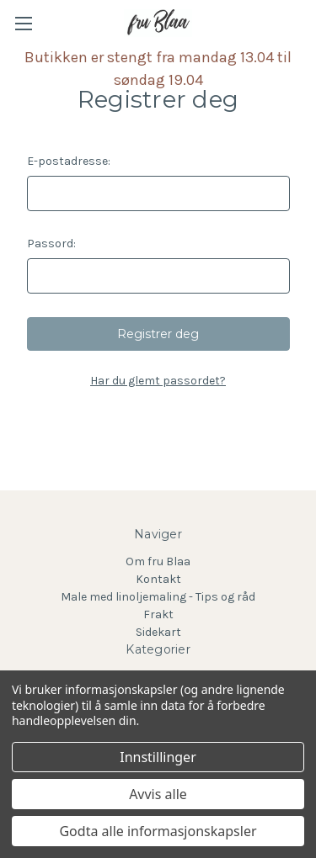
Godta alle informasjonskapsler (157, 831)
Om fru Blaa (158, 561)
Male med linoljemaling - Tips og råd (158, 597)
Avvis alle (158, 794)
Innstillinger (158, 757)
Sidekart (158, 632)
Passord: (51, 243)
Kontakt (158, 579)
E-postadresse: (68, 161)
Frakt (158, 614)
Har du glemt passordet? (158, 380)
